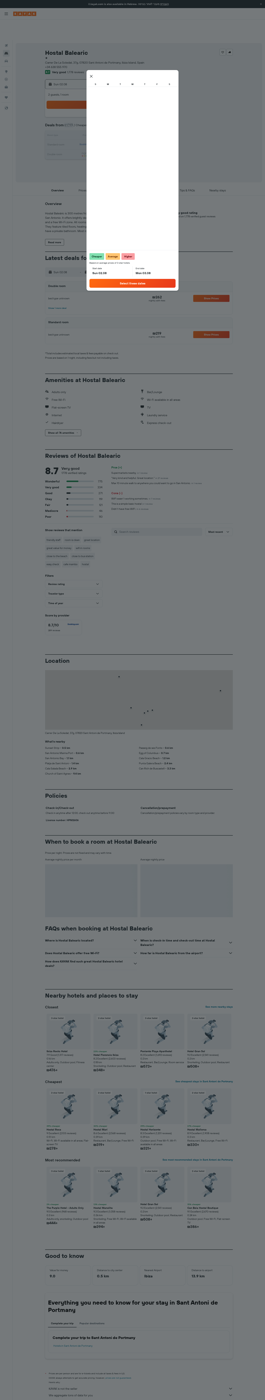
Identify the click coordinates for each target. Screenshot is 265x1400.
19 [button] (100, 124)
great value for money (59, 527)
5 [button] (100, 106)
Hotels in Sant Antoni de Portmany (73, 1325)
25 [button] (91, 133)
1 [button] (126, 98)
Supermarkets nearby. (129, 452)
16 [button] (73, 124)
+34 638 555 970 (56, 46)
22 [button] (126, 124)
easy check (53, 543)
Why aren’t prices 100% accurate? (141, 1381)
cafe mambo (70, 543)
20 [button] (109, 124)
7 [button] (117, 106)
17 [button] (82, 124)
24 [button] (82, 133)
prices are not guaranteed (118, 1357)
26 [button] (100, 133)
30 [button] (73, 142)
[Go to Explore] (6, 51)
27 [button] (108, 133)
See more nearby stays (219, 986)
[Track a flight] (6, 58)
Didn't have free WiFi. (130, 488)
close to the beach (57, 535)
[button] (261, 4)
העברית (164, 4)
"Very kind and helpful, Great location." (139, 457)
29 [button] (126, 133)
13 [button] (108, 115)
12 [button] (100, 115)
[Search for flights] (6, 25)
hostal (85, 543)
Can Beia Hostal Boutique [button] (202, 1187)
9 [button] (73, 115)
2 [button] (73, 106)
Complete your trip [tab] (62, 1302)
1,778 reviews (75, 51)
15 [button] (126, 115)
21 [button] (117, 124)
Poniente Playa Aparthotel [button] (156, 1030)
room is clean (72, 519)
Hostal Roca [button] (54, 1109)
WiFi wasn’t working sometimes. (135, 478)
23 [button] (73, 133)
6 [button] (109, 106)
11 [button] (91, 115)
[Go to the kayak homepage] (24, 14)
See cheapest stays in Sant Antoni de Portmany (204, 1060)
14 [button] (117, 115)
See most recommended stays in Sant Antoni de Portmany (197, 1139)
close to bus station (82, 535)
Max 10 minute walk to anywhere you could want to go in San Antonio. (156, 462)
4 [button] (91, 106)
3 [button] (82, 106)
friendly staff (53, 519)
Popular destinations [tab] (92, 1302)
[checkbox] (63, 607)
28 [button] (117, 133)
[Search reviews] (160, 511)
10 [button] (82, 115)
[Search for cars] (6, 40)
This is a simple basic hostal (132, 483)
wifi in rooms (83, 527)
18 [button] (91, 124)
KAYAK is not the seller (141, 1368)
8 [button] (126, 106)
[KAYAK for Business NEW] (6, 66)
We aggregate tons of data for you (141, 1374)
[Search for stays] (6, 32)
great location (92, 519)
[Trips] (6, 77)
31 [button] (82, 142)
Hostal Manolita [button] (103, 1187)
